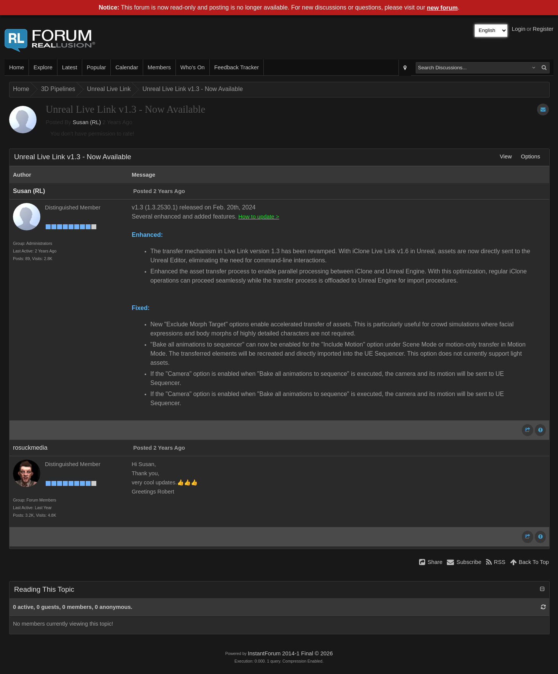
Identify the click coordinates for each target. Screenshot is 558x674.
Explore (43, 67)
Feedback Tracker (236, 67)
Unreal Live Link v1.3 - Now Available (192, 89)
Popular (96, 67)
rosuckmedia (30, 447)
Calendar (126, 67)
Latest (69, 67)
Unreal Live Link (109, 89)
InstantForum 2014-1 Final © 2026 (290, 653)
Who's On (192, 67)
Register (542, 29)
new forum (442, 8)
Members (159, 67)
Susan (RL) (87, 122)
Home (17, 67)
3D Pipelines (58, 89)
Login (519, 29)
